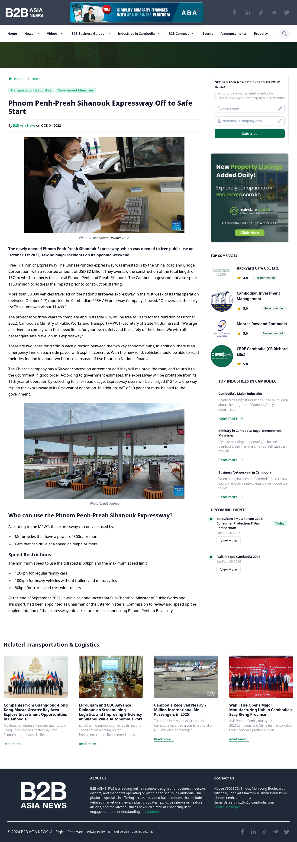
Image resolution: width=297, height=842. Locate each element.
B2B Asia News (24, 125)
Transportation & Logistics (31, 90)
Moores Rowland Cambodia (262, 323)
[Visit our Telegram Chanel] (273, 12)
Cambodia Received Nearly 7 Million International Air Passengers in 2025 (180, 710)
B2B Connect (182, 33)
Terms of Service (118, 832)
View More (228, 540)
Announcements (234, 33)
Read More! (150, 811)
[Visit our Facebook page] (234, 12)
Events (208, 33)
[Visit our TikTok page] (260, 12)
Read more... (13, 743)
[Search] (284, 33)
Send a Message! (227, 807)
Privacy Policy (96, 832)
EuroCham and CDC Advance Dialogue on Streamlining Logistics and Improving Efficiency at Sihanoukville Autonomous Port (110, 712)
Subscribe (249, 133)
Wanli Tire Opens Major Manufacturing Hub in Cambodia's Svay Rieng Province (260, 710)
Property (261, 33)
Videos (55, 33)
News (32, 33)
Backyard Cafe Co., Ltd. (258, 268)
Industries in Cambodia (139, 33)
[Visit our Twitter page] (286, 12)
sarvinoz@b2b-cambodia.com (251, 802)
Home (12, 33)
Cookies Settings (142, 832)
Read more (230, 418)
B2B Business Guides (91, 33)
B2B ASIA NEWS (34, 831)
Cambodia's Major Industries (240, 393)
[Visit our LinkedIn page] (247, 12)
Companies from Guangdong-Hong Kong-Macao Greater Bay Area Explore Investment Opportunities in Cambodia (36, 712)
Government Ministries (76, 90)
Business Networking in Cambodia (244, 472)
